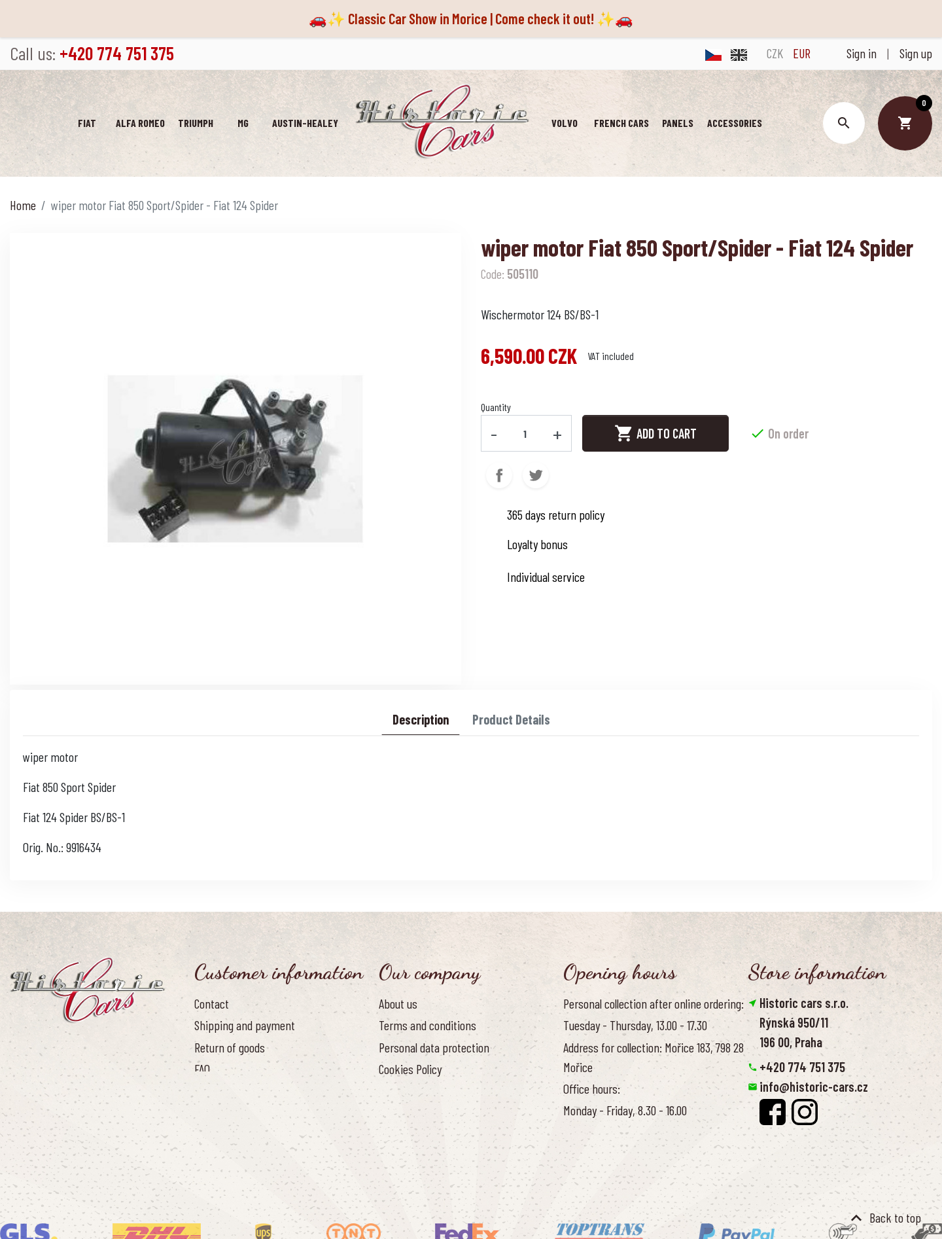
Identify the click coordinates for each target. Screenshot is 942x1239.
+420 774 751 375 (802, 1067)
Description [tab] (420, 719)
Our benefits (406, 1090)
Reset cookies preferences (813, 1145)
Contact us (218, 1090)
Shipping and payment (244, 1025)
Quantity (496, 407)
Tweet (536, 475)
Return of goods (229, 1047)
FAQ (202, 1069)
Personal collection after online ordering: (653, 1003)
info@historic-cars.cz (813, 1086)
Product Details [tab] (511, 719)
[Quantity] (525, 433)
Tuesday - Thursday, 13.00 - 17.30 (635, 1025)
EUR (802, 53)
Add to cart (655, 433)
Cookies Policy (410, 1069)
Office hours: (591, 1088)
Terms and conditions (427, 1025)
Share (499, 475)
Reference (217, 1112)
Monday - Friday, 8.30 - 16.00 (625, 1110)
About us (398, 1003)
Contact (211, 1003)
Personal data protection (434, 1047)
